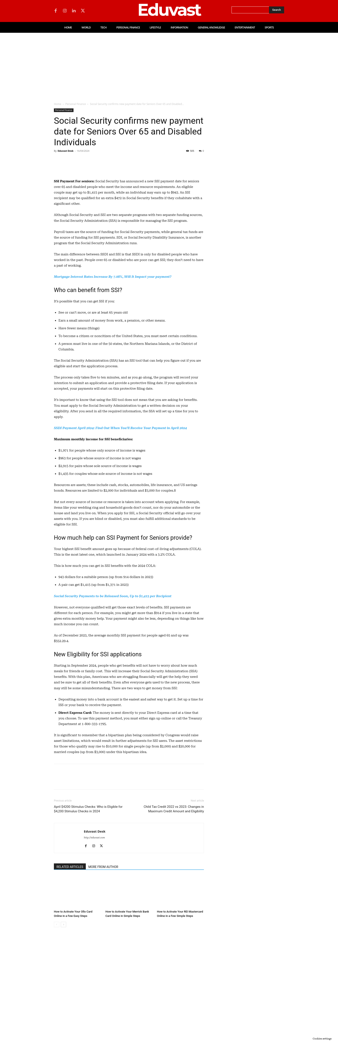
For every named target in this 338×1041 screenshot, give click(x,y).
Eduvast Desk (65, 150)
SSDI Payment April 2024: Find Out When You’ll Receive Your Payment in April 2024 (120, 512)
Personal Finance (75, 104)
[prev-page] (56, 1009)
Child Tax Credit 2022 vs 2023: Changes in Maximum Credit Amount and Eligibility (174, 893)
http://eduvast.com (94, 922)
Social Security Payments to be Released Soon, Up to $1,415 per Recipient (112, 681)
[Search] (276, 9)
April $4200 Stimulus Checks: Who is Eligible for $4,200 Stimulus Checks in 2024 (88, 893)
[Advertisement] (169, 65)
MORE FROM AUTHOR (103, 951)
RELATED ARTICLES (69, 951)
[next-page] (63, 1009)
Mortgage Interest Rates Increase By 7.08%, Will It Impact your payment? (112, 361)
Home (57, 104)
